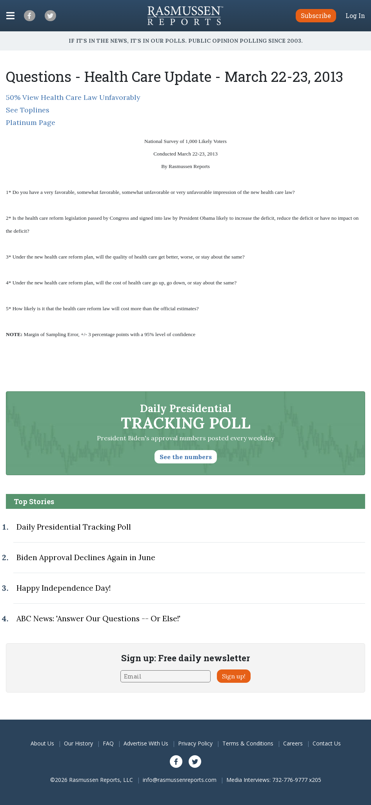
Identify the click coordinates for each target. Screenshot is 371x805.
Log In (355, 16)
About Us (42, 743)
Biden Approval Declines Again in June (85, 557)
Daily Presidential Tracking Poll (73, 527)
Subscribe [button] (316, 15)
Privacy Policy (195, 743)
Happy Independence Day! (63, 588)
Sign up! (234, 676)
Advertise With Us (146, 743)
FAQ (108, 743)
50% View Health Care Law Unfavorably (73, 97)
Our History (78, 743)
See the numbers (186, 457)
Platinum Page (30, 122)
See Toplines (27, 109)
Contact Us (327, 743)
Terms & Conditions (247, 743)
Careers (293, 743)
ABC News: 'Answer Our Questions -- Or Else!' (98, 618)
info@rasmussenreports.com (179, 779)
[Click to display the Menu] (10, 15)
